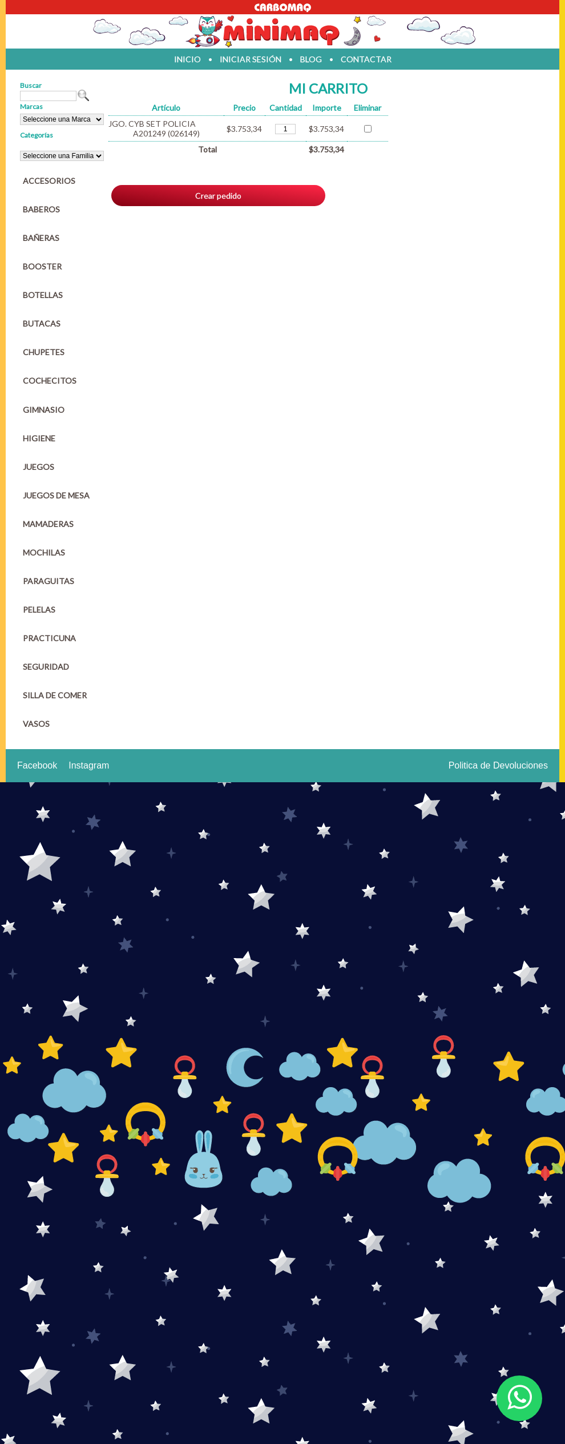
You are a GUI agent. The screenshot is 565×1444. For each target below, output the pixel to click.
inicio (187, 59)
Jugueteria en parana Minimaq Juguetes (282, 31)
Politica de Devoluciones (498, 765)
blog (311, 59)
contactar (366, 59)
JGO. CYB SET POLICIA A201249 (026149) (154, 128)
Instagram (88, 765)
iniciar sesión (250, 59)
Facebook (37, 765)
